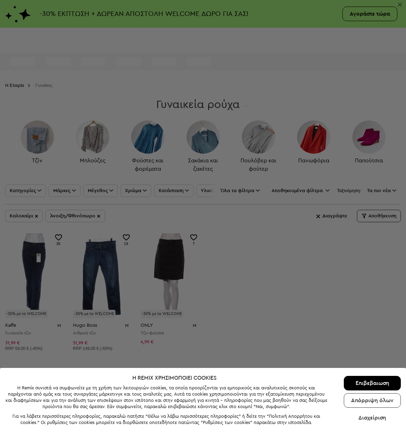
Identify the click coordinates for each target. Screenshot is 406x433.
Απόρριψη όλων (372, 385)
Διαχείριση (372, 402)
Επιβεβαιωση (372, 368)
